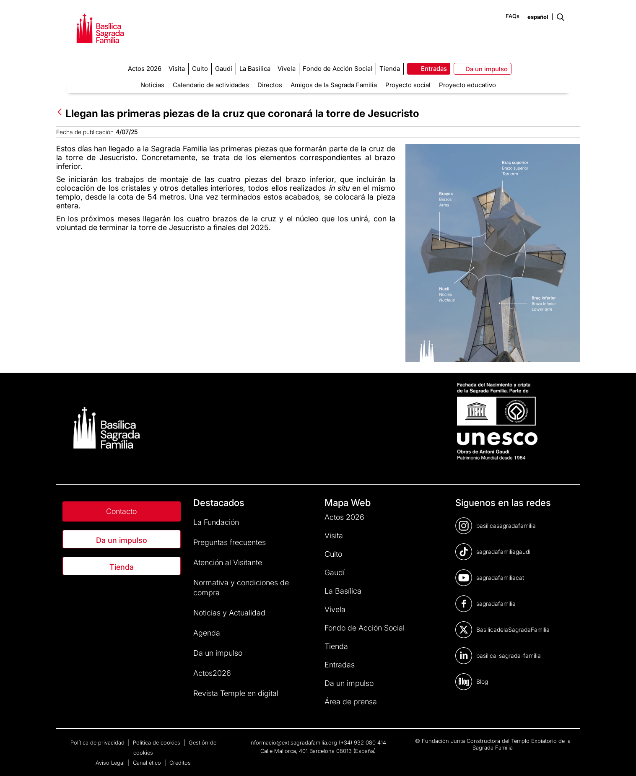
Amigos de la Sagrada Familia (334, 85)
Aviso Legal (111, 762)
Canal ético (148, 762)
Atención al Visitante (227, 562)
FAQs (512, 16)
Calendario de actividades (211, 85)
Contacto (121, 511)
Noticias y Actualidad (229, 612)
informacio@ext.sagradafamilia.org (293, 742)
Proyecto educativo (467, 85)
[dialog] (620, 759)
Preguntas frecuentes (229, 542)
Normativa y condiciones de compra (241, 587)
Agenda (206, 632)
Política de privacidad (98, 742)
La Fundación (216, 522)
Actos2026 (212, 673)
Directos (269, 85)
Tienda (121, 567)
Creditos (180, 762)
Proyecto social (408, 85)
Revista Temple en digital (235, 693)
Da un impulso (121, 540)
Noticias (152, 85)
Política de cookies (157, 742)
